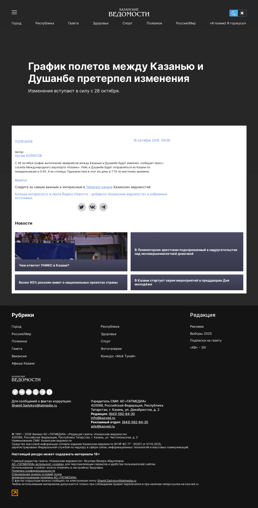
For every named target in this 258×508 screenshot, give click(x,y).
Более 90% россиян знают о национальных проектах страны (68, 282)
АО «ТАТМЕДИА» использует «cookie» (38, 464)
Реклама (197, 326)
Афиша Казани (23, 363)
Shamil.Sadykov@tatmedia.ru (34, 405)
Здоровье (100, 23)
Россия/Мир (186, 23)
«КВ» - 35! (198, 347)
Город (16, 23)
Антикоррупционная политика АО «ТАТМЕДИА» (44, 477)
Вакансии (19, 356)
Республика (44, 23)
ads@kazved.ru (103, 426)
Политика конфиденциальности (33, 470)
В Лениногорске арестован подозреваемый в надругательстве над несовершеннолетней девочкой (186, 252)
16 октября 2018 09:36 (151, 140)
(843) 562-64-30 (122, 414)
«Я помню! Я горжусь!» (228, 23)
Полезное (154, 23)
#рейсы (21, 180)
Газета (73, 23)
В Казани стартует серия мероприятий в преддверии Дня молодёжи (182, 282)
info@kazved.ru (103, 418)
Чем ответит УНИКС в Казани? (44, 265)
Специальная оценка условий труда (37, 474)
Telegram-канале (99, 187)
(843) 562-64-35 (135, 422)
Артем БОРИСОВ (28, 156)
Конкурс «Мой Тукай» (118, 356)
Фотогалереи (111, 349)
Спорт (127, 23)
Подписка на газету (206, 340)
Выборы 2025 (201, 333)
